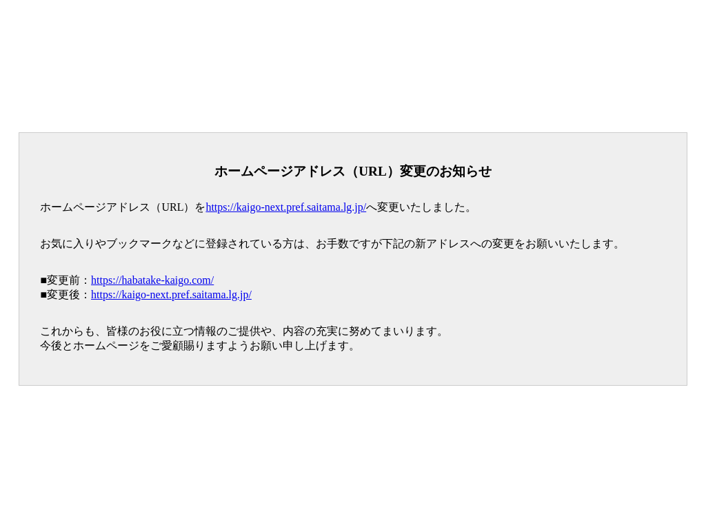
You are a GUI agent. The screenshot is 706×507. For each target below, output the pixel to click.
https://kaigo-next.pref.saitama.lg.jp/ (285, 207)
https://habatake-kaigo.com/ (152, 280)
